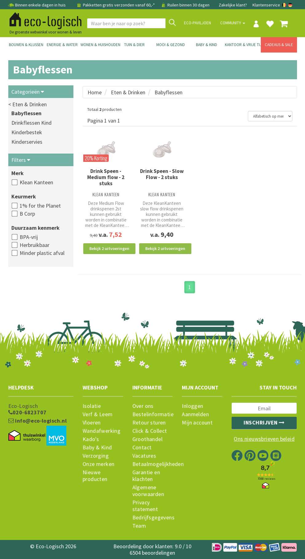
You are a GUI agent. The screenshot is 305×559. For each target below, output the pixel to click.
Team (139, 525)
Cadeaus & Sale (279, 44)
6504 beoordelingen (152, 552)
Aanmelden (195, 414)
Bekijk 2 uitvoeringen (109, 248)
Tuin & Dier (134, 44)
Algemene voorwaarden (148, 491)
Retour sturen (149, 422)
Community (232, 22)
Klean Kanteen (36, 182)
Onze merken (98, 464)
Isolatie (92, 406)
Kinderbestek (26, 132)
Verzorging (96, 455)
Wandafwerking (101, 431)
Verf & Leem (97, 414)
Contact (142, 447)
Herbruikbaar (34, 245)
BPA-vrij (29, 237)
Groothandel (147, 439)
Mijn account (197, 422)
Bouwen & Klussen (26, 44)
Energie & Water (62, 44)
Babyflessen (26, 113)
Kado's (91, 439)
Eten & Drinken (128, 92)
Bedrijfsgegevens (152, 517)
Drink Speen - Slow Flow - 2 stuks (162, 174)
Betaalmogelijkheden (152, 464)
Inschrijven (264, 422)
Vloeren (92, 422)
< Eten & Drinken (27, 104)
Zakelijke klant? (233, 5)
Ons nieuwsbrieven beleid (264, 439)
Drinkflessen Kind (31, 122)
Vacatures (144, 455)
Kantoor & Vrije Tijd (243, 44)
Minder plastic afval (42, 253)
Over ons (143, 406)
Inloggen (192, 406)
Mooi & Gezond (170, 44)
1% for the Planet (40, 205)
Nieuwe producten (95, 476)
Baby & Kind (206, 44)
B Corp (27, 213)
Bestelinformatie (152, 414)
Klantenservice (266, 5)
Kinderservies (26, 141)
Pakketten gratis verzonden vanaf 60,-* (116, 5)
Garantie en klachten (146, 476)
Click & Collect (149, 431)
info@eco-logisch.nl (37, 420)
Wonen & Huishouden (98, 44)
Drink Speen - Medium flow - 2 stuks (105, 177)
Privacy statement (145, 506)
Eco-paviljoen (197, 22)
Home (95, 92)
